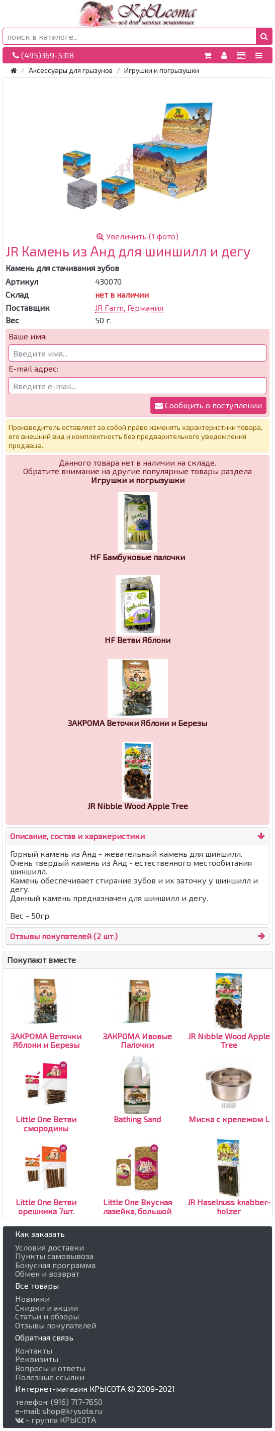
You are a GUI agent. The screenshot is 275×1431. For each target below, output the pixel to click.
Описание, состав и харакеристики (77, 836)
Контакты (33, 1350)
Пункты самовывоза (54, 1256)
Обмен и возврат (47, 1273)
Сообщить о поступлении (208, 405)
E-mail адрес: (33, 368)
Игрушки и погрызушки (161, 70)
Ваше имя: (28, 336)
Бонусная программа (55, 1265)
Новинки (32, 1298)
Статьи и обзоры (47, 1316)
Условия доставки (49, 1247)
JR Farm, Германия (129, 307)
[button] (264, 36)
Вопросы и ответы (50, 1368)
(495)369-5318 (43, 55)
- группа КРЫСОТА (55, 1419)
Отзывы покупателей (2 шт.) (64, 936)
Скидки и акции (46, 1307)
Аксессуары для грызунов (71, 70)
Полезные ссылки (49, 1377)
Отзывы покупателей (56, 1325)
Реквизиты (36, 1359)
